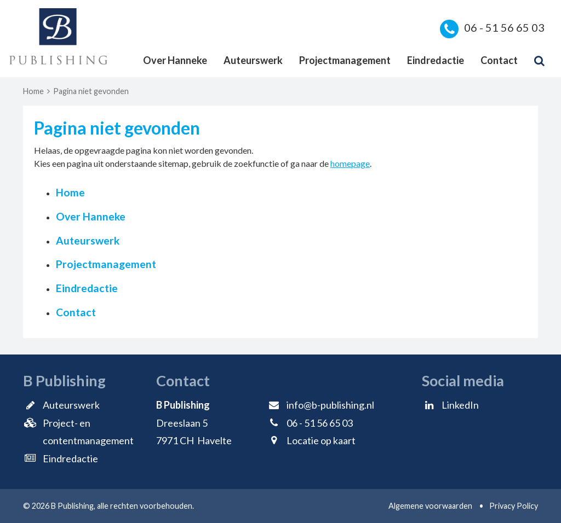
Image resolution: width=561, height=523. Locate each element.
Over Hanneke (175, 60)
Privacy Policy (513, 505)
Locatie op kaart (321, 440)
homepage (350, 163)
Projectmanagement (345, 60)
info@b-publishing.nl (330, 405)
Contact (499, 60)
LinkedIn (460, 405)
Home (33, 91)
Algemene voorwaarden (430, 505)
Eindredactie (435, 60)
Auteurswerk (253, 60)
